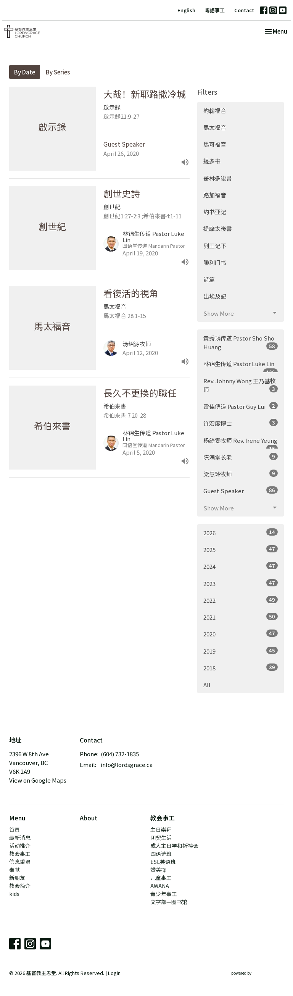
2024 (240, 566)
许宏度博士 (240, 423)
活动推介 (20, 845)
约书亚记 (214, 212)
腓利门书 (214, 262)
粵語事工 (215, 10)
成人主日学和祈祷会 (174, 845)
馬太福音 (214, 127)
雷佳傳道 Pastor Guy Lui (240, 406)
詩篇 (209, 279)
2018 (240, 667)
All (207, 685)
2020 (240, 634)
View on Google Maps (37, 780)
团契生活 (161, 837)
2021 (240, 617)
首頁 (14, 829)
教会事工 (20, 853)
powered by (257, 972)
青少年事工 (163, 894)
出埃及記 (214, 296)
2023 (240, 583)
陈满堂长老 (240, 457)
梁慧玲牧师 (240, 474)
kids (14, 894)
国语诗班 (161, 853)
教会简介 (20, 885)
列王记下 (214, 246)
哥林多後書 (217, 178)
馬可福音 (214, 144)
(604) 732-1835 (120, 754)
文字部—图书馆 (168, 902)
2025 (240, 549)
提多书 (212, 161)
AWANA (159, 885)
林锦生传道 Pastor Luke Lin (240, 366)
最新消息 (20, 837)
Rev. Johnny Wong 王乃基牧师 (240, 385)
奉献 (14, 869)
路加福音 (214, 195)
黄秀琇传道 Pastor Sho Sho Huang (240, 342)
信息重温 (20, 861)
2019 (240, 651)
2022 (240, 600)
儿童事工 (161, 877)
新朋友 (17, 877)
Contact (244, 10)
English (186, 10)
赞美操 (158, 869)
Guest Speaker (240, 490)
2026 (240, 532)
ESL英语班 (163, 861)
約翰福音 (214, 111)
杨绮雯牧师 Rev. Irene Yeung (240, 442)
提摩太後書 (217, 228)
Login (114, 973)
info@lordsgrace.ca (127, 764)
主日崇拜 (161, 829)
